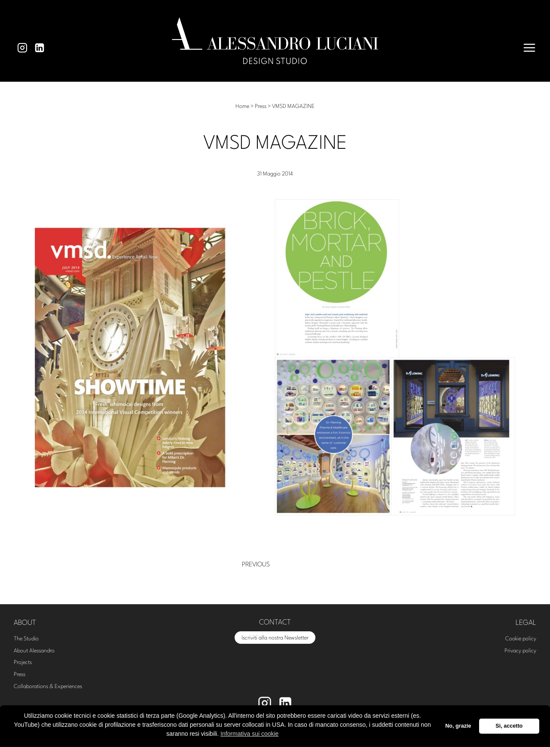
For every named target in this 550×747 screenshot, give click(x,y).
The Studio (26, 639)
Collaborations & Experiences (48, 686)
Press (19, 674)
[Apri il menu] (529, 47)
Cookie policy (520, 639)
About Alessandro (34, 651)
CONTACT (275, 622)
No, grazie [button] (458, 726)
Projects (23, 662)
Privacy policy (520, 651)
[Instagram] (22, 47)
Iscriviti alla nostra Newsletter (275, 638)
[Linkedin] (39, 47)
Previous (256, 565)
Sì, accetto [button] (508, 726)
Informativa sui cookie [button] (249, 733)
